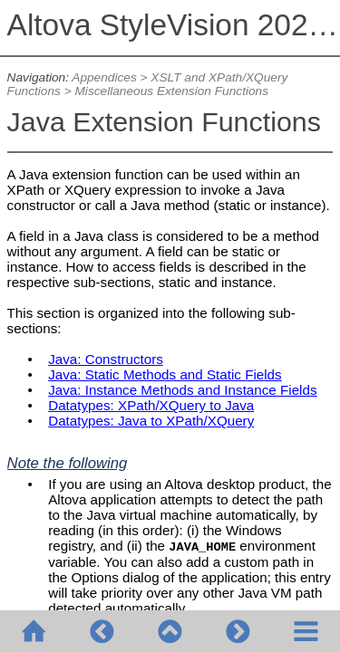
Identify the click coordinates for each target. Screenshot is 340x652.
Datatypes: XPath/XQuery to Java (151, 405)
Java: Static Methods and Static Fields (164, 374)
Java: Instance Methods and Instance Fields (182, 390)
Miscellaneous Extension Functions (171, 91)
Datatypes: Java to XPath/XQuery (151, 420)
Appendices (104, 77)
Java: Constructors (105, 359)
